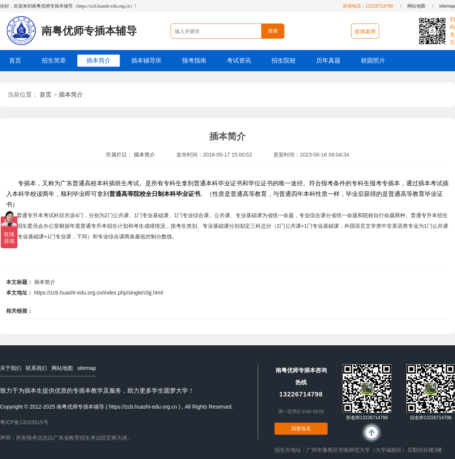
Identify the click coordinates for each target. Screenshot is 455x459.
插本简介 (98, 60)
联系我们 (36, 368)
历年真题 (328, 60)
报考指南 (194, 60)
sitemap (447, 6)
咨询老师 (365, 31)
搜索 (273, 31)
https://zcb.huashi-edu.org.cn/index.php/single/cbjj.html (98, 293)
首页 (15, 60)
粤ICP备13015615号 (24, 422)
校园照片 (373, 60)
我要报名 (301, 428)
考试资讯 (239, 60)
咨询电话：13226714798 (368, 6)
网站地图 (416, 6)
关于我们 (10, 368)
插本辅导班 (146, 60)
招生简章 (54, 60)
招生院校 (283, 60)
